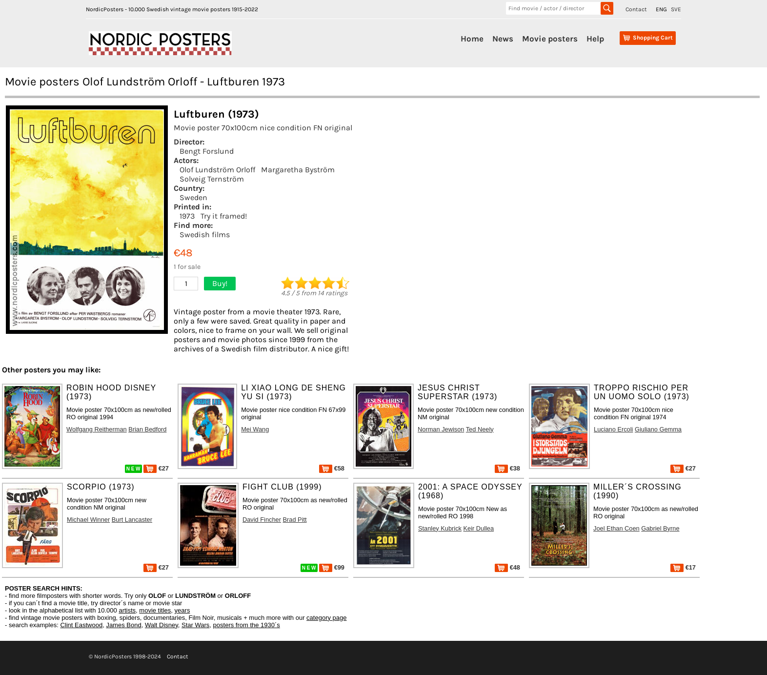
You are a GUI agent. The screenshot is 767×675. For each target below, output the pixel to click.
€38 (507, 468)
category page (326, 617)
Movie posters (550, 38)
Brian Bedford (147, 429)
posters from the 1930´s (246, 625)
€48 (507, 567)
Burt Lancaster (132, 519)
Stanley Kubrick (440, 528)
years (182, 610)
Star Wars (195, 625)
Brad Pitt (295, 519)
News (502, 38)
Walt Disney (161, 625)
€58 (331, 468)
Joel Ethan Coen (616, 528)
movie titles (155, 610)
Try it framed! (224, 216)
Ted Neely (480, 429)
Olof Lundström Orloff (217, 169)
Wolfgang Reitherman (96, 429)
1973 (187, 216)
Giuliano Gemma (658, 429)
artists (127, 610)
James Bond (123, 625)
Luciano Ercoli (613, 429)
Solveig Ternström (212, 179)
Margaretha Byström (298, 169)
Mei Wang (255, 429)
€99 (331, 567)
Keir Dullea (479, 528)
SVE (676, 9)
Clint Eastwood (81, 625)
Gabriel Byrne (660, 528)
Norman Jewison (441, 429)
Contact (636, 9)
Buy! (219, 283)
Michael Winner (88, 519)
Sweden (193, 197)
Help (595, 38)
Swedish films (205, 234)
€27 (156, 468)
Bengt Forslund (207, 151)
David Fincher (261, 519)
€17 (683, 567)
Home (472, 38)
